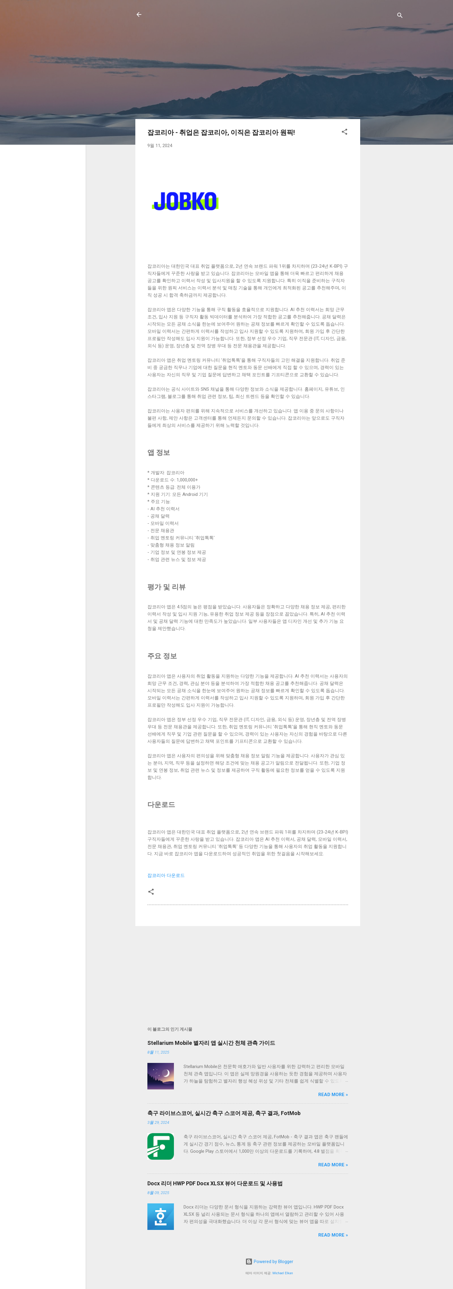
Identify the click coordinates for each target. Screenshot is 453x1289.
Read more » (333, 1094)
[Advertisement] (384, 120)
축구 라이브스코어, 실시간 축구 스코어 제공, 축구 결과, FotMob (223, 1113)
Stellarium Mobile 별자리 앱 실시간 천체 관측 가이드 (211, 1043)
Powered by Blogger (269, 1261)
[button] (344, 132)
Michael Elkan (282, 1273)
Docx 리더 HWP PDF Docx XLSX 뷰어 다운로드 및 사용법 (215, 1183)
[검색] (400, 16)
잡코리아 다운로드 (166, 875)
